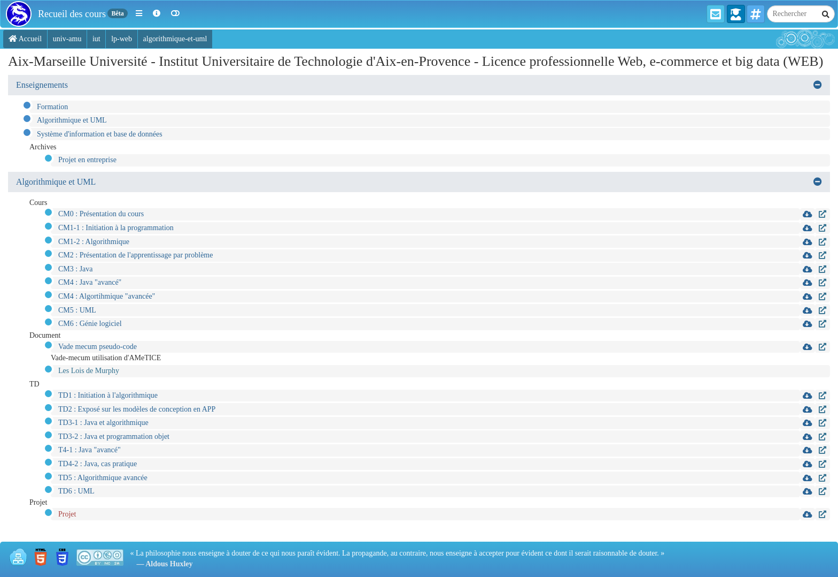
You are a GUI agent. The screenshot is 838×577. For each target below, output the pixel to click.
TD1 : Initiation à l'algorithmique (108, 395)
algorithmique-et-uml (175, 39)
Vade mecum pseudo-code (97, 347)
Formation (52, 107)
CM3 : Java (75, 269)
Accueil (25, 39)
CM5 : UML (77, 310)
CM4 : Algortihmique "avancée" (106, 296)
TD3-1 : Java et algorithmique (103, 423)
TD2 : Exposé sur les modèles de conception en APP (136, 409)
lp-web (121, 39)
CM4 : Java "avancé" (89, 282)
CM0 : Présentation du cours (101, 214)
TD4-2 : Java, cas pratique (97, 464)
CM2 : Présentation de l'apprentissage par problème (135, 255)
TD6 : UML (76, 491)
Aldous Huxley (168, 564)
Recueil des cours (72, 14)
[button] (139, 14)
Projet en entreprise (87, 160)
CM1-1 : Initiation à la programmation (116, 228)
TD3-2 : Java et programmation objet (113, 436)
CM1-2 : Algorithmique (93, 242)
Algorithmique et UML (72, 120)
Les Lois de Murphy (88, 371)
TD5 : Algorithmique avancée (103, 478)
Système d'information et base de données (99, 134)
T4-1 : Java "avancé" (89, 450)
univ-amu (67, 39)
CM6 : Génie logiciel (90, 324)
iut (96, 39)
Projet (67, 514)
